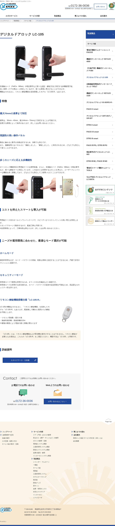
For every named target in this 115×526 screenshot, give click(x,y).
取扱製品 (57, 16)
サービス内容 (34, 16)
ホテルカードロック (40, 477)
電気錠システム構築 (40, 444)
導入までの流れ (80, 16)
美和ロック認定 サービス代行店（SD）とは (87, 438)
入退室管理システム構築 (41, 447)
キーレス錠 (27, 21)
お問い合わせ (100, 6)
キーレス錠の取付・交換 (10, 444)
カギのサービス (11, 16)
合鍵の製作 (6, 438)
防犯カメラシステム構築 (41, 450)
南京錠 (35, 480)
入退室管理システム (40, 474)
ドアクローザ (37, 498)
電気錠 (35, 471)
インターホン (37, 495)
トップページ (4, 21)
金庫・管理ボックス (40, 489)
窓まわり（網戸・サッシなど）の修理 (45, 438)
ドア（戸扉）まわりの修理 (42, 435)
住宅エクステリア (39, 492)
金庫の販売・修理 (39, 453)
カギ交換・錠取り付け (9, 441)
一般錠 (35, 465)
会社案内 (103, 16)
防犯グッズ (37, 483)
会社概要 (76, 441)
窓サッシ (36, 486)
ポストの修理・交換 (40, 441)
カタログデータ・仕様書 (20, 360)
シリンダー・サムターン (41, 462)
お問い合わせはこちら (57, 401)
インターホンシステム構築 (42, 456)
